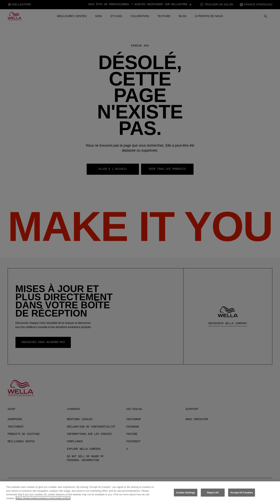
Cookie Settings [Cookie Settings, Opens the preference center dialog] (185, 495)
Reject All (213, 495)
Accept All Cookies (241, 495)
